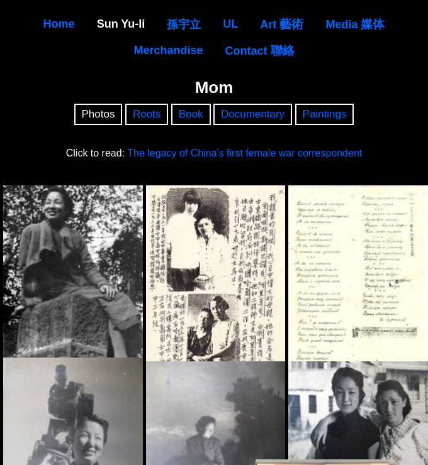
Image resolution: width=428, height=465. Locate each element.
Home (59, 24)
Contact (260, 51)
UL (230, 24)
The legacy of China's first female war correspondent (244, 153)
